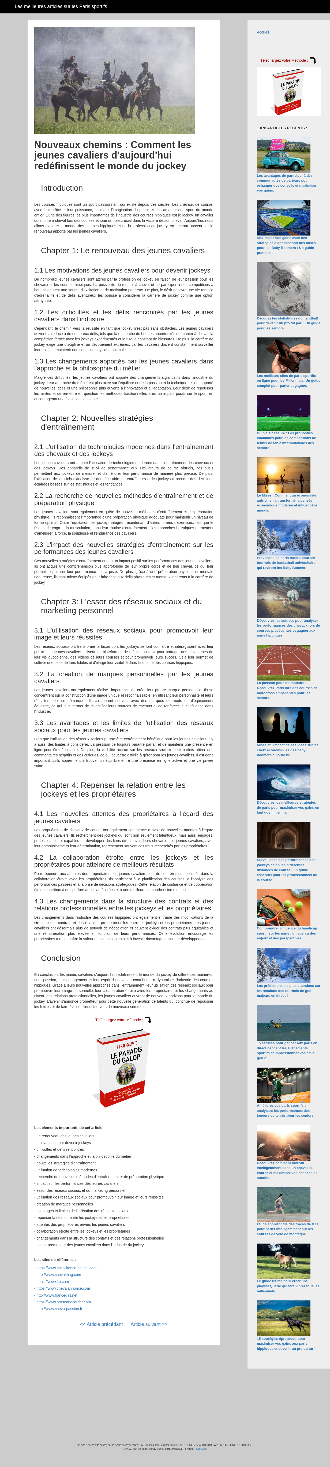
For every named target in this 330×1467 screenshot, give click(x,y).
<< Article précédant (101, 1324)
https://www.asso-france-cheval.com (66, 1268)
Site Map (201, 1448)
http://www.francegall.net (56, 1295)
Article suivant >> (149, 1324)
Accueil (263, 32)
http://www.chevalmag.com (58, 1275)
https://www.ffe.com (52, 1282)
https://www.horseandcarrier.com (63, 1302)
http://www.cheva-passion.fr (59, 1309)
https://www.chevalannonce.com (63, 1288)
